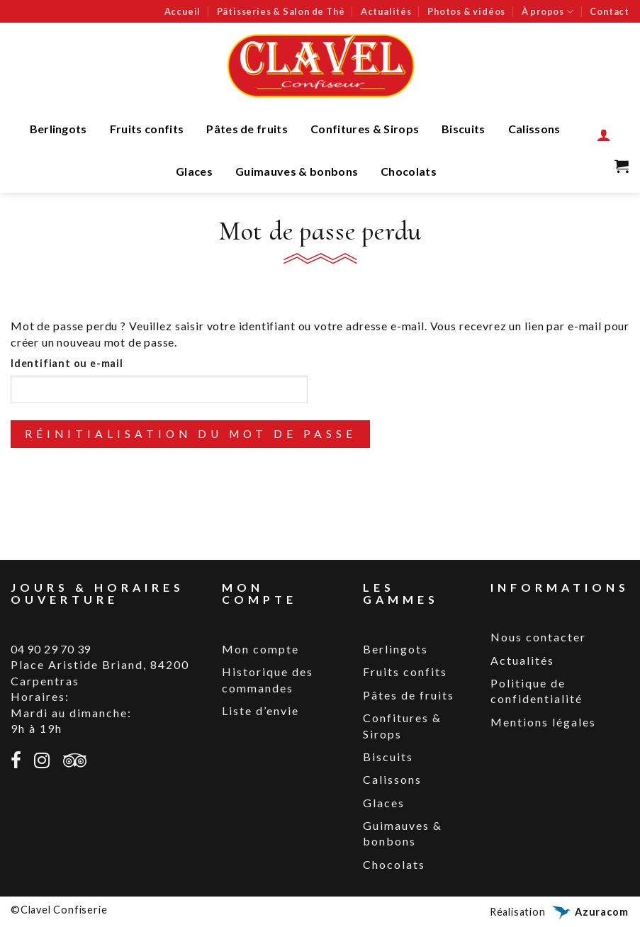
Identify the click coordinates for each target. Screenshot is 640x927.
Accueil (182, 11)
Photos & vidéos (466, 11)
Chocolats (409, 171)
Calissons (534, 128)
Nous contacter (538, 637)
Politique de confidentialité (536, 690)
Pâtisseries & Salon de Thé (281, 11)
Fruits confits (147, 128)
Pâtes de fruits (247, 128)
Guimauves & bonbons (296, 171)
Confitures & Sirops (364, 128)
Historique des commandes (267, 679)
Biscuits (463, 128)
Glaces (194, 171)
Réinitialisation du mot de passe (191, 433)
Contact (609, 11)
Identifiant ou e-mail (67, 363)
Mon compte (260, 649)
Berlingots (58, 128)
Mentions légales (543, 722)
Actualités (386, 11)
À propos (548, 11)
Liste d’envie (260, 710)
